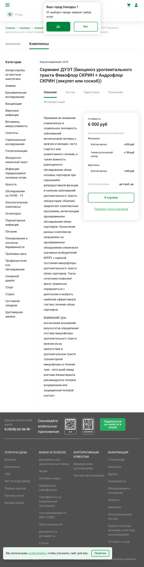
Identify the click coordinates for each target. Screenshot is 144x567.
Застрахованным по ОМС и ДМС (52, 515)
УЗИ (7, 474)
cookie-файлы (37, 553)
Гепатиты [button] (11, 133)
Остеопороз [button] (13, 213)
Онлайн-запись (14, 503)
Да (58, 26)
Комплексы (41, 27)
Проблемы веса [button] (15, 254)
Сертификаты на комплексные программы (50, 501)
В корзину (111, 197)
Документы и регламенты (48, 534)
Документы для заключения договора (54, 462)
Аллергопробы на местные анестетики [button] (15, 75)
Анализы (24, 27)
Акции (43, 471)
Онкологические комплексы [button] (16, 204)
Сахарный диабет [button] (12, 278)
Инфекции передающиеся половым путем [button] (15, 173)
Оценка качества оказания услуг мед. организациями (122, 530)
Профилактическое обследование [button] (16, 265)
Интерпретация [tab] (54, 102)
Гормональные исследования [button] (15, 142)
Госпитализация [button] (16, 151)
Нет (85, 26)
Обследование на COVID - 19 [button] (15, 193)
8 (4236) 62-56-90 (17, 429)
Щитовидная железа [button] (14, 314)
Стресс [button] (10, 294)
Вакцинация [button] (13, 103)
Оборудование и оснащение (119, 490)
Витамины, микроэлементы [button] (16, 124)
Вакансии (114, 507)
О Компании (116, 459)
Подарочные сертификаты (48, 488)
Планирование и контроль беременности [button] (16, 243)
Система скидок (50, 478)
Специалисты (117, 481)
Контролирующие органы (120, 516)
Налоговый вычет (51, 524)
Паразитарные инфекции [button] (15, 222)
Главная (10, 27)
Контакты (114, 467)
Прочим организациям (89, 475)
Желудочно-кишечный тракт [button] (16, 160)
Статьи (44, 543)
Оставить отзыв (119, 541)
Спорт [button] (9, 287)
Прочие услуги (14, 495)
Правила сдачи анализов (111, 209)
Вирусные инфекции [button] (12, 113)
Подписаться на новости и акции (113, 424)
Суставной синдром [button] (12, 303)
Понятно (100, 553)
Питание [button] (11, 231)
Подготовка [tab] (92, 92)
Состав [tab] (70, 92)
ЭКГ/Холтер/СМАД (17, 481)
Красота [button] (11, 184)
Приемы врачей (15, 488)
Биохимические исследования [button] (15, 95)
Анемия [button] (10, 85)
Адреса (113, 474)
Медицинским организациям (83, 466)
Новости (113, 500)
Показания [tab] (115, 92)
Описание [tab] (50, 92)
